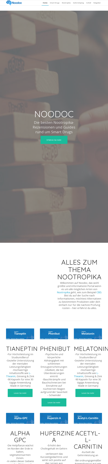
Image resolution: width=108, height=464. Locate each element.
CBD (99, 292)
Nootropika (63, 292)
